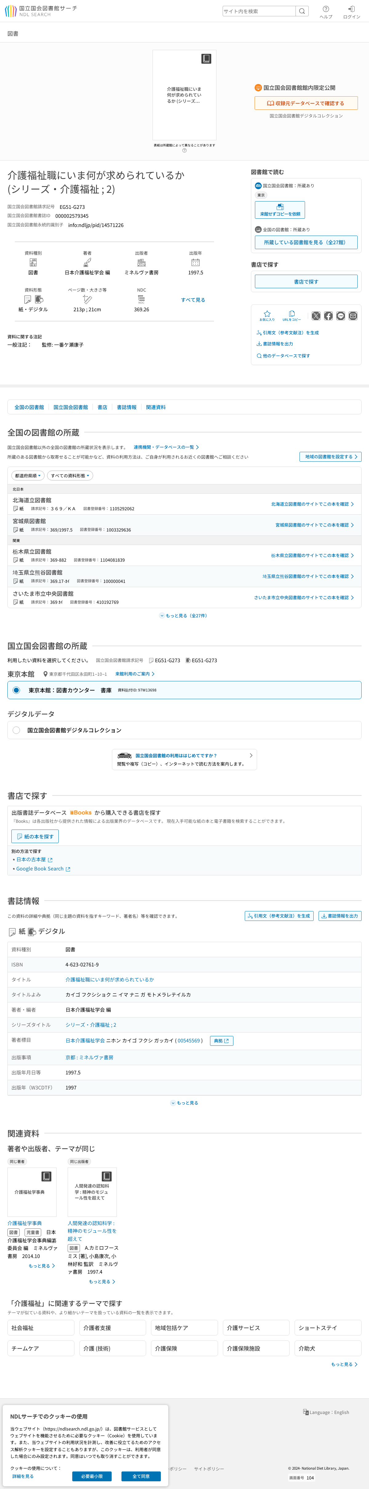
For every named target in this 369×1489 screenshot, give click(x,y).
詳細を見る (23, 1476)
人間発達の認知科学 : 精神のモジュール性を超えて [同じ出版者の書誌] (92, 1230)
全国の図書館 (29, 407)
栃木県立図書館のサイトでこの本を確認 (313, 555)
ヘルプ (325, 11)
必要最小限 (92, 1476)
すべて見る (193, 299)
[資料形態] (70, 475)
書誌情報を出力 (274, 343)
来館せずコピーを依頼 (280, 210)
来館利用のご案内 (136, 674)
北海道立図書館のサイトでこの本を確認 (313, 504)
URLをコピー (292, 316)
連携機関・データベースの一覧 (167, 447)
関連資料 (156, 407)
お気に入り (267, 316)
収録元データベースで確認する (305, 103)
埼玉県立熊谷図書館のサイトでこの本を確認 (309, 576)
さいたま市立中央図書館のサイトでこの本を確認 (305, 597)
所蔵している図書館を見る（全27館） (306, 242)
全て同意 (141, 1476)
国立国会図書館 (71, 407)
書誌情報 (127, 407)
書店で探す (306, 281)
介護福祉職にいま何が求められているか (109, 979)
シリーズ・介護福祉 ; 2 (90, 1024)
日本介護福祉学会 (85, 1040)
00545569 (189, 1040)
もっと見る (43, 1265)
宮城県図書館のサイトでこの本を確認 (316, 525)
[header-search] (266, 11)
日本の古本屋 (34, 859)
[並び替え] (28, 475)
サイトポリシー (209, 1469)
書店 (102, 407)
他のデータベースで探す (283, 355)
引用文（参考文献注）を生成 (287, 332)
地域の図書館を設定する (332, 456)
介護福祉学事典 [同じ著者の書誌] (24, 1223)
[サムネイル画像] (33, 1192)
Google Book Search (43, 868)
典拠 (221, 1040)
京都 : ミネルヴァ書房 (89, 1057)
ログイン (351, 11)
